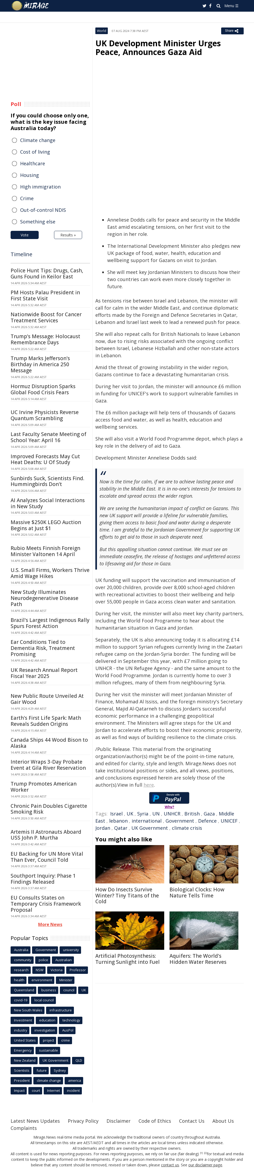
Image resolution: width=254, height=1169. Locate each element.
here (149, 785)
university (71, 949)
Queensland (24, 990)
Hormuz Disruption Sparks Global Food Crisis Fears (43, 389)
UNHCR (172, 813)
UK (130, 813)
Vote (25, 234)
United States (25, 1040)
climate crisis (187, 828)
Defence (207, 821)
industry (20, 1030)
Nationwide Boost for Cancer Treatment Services (46, 317)
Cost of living (35, 152)
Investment (23, 1020)
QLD (78, 1060)
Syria (142, 813)
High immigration (40, 187)
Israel (116, 813)
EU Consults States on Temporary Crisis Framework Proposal (46, 903)
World (101, 31)
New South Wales (28, 1010)
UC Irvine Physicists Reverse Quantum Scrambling (45, 415)
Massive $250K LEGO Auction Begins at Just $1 (46, 525)
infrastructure (61, 1010)
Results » (68, 234)
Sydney (60, 1070)
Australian (63, 959)
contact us (170, 1164)
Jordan (102, 828)
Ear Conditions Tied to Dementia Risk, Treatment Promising (43, 648)
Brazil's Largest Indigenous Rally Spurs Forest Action (50, 623)
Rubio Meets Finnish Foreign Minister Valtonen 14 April (45, 551)
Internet (53, 1090)
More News (50, 924)
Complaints (24, 1128)
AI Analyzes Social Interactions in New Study (48, 503)
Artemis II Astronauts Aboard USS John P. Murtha (46, 834)
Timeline (21, 254)
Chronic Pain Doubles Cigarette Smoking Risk (49, 809)
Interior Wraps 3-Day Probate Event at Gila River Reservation (48, 764)
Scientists (21, 1070)
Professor (78, 970)
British (192, 813)
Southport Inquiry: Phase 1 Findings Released (43, 878)
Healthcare (32, 163)
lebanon (118, 821)
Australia (21, 949)
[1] (201, 1153)
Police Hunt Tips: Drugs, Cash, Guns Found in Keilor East (47, 273)
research (21, 970)
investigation (44, 1030)
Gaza (209, 813)
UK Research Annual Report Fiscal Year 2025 (44, 673)
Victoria (57, 970)
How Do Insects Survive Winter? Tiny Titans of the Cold (127, 895)
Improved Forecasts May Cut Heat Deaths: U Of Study (45, 459)
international (147, 821)
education (47, 1020)
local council (44, 1000)
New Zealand (24, 1060)
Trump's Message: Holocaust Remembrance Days (45, 339)
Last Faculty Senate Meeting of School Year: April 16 (48, 437)
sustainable (48, 1050)
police (43, 959)
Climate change (37, 140)
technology (71, 1020)
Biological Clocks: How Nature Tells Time (197, 892)
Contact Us (191, 1121)
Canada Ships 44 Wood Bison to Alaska (49, 742)
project (48, 1040)
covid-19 (20, 1000)
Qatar (120, 828)
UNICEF (229, 821)
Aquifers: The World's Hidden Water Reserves (198, 958)
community (23, 959)
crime (65, 1040)
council (68, 990)
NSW (39, 970)
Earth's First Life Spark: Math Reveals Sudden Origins (46, 720)
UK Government (149, 828)
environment (42, 980)
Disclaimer (118, 1121)
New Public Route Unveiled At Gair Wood (47, 699)
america (74, 1080)
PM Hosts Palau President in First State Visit (45, 295)
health (19, 980)
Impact (19, 1090)
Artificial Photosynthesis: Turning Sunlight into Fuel (127, 958)
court (36, 1090)
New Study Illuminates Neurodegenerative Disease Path (44, 598)
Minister (65, 980)
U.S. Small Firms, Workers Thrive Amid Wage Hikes (50, 573)
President (22, 1080)
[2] (205, 1153)
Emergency (23, 1050)
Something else (37, 221)
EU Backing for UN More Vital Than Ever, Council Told (47, 856)
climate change (49, 1080)
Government (180, 821)
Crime (27, 198)
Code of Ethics (155, 1121)
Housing (29, 175)
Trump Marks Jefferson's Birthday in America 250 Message (40, 364)
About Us (223, 1121)
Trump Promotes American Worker (44, 786)
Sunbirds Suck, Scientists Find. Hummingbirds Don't (47, 481)
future (42, 1070)
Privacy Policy (83, 1121)
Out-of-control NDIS (43, 210)
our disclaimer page (205, 1164)
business (48, 990)
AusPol (67, 1030)
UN (156, 813)
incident (73, 1090)
